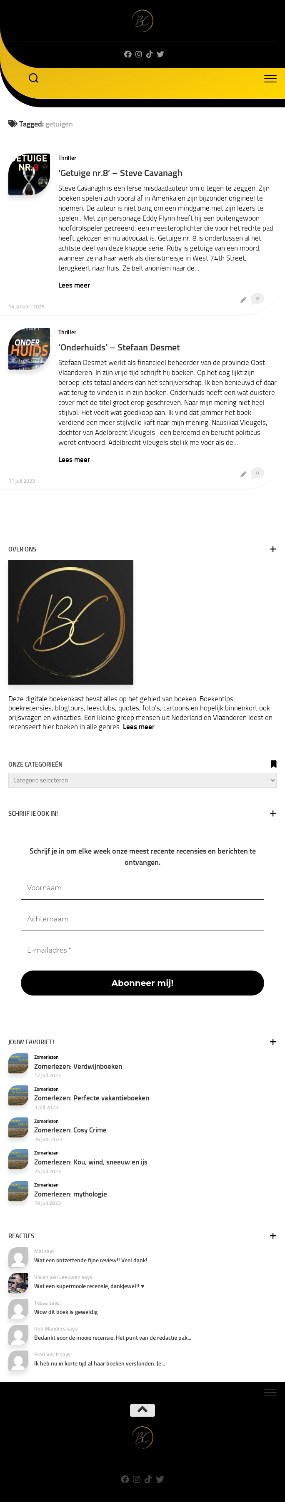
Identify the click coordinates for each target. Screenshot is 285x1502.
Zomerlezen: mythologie (70, 1194)
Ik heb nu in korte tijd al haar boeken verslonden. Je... (99, 1363)
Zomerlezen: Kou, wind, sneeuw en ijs (91, 1162)
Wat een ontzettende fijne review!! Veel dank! (91, 1260)
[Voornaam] (142, 888)
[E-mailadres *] (142, 950)
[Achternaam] (142, 919)
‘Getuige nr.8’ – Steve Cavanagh (120, 173)
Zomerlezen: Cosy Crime (70, 1130)
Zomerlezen (46, 1057)
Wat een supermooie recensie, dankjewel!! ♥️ (89, 1286)
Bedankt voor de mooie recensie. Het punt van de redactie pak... (112, 1337)
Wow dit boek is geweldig (66, 1312)
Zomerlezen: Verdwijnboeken (78, 1066)
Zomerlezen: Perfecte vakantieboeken (91, 1098)
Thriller (67, 157)
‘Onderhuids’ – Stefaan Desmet (119, 347)
